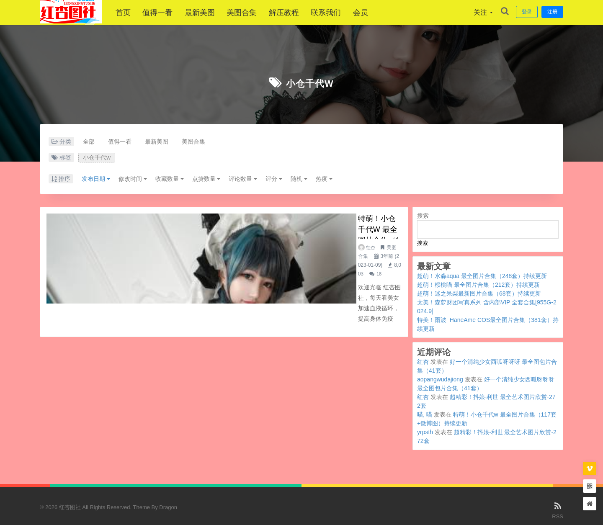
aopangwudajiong (440, 379)
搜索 (423, 215)
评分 (273, 178)
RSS (557, 510)
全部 (89, 141)
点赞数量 (206, 178)
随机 (299, 178)
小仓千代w (310, 82)
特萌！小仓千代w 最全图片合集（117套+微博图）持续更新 (280, 220)
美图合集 (246, 12)
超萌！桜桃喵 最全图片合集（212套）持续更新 (478, 284)
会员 (364, 12)
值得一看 (162, 12)
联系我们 (330, 12)
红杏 (193, 235)
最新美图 (204, 12)
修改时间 (133, 178)
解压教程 (288, 12)
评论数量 (243, 178)
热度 (324, 178)
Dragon (168, 507)
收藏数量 (169, 178)
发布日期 (96, 178)
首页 (127, 12)
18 (326, 235)
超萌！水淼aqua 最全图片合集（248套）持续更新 (482, 276)
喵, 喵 (424, 414)
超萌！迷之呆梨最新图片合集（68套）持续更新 (479, 293)
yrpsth (425, 432)
